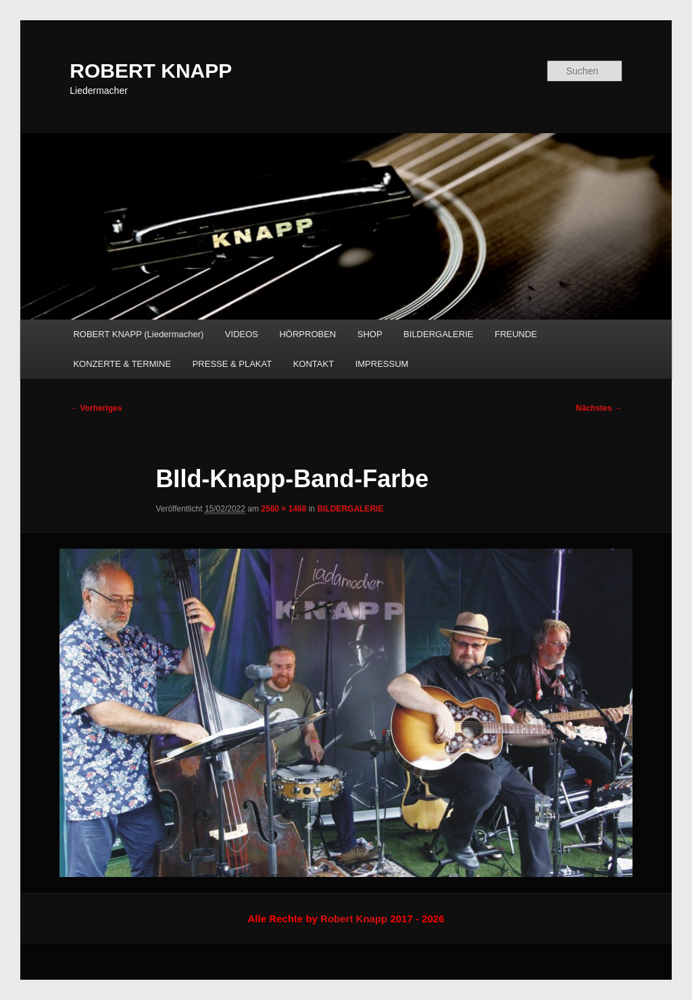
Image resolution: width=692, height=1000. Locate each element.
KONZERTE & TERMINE (122, 364)
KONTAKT (313, 364)
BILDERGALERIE (438, 334)
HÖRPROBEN (307, 334)
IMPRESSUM (382, 364)
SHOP (369, 334)
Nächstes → (599, 408)
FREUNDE (516, 334)
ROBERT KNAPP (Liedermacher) (138, 334)
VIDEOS (241, 334)
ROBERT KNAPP (151, 70)
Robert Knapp (353, 918)
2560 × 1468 (283, 509)
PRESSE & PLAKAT (232, 364)
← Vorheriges (96, 408)
